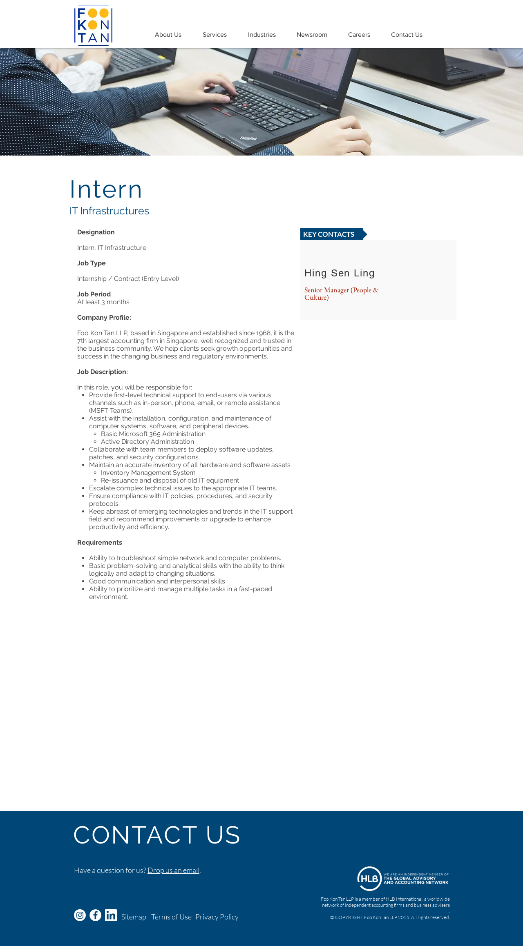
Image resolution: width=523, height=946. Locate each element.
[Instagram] (80, 915)
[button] (168, 34)
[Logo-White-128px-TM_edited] (111, 915)
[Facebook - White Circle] (95, 915)
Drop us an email (173, 870)
